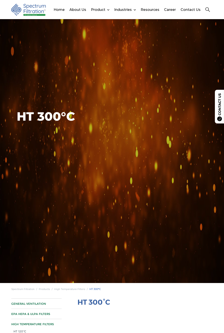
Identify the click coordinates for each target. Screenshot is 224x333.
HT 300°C (95, 289)
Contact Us (191, 10)
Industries (123, 10)
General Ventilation (28, 306)
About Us (77, 10)
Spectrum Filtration (23, 289)
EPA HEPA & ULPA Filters (30, 316)
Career (170, 10)
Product (98, 10)
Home (59, 10)
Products (44, 289)
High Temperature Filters (69, 289)
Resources (150, 10)
